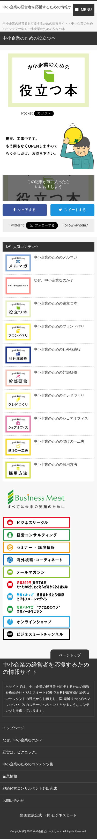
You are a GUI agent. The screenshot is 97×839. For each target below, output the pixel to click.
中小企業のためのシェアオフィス (61, 418)
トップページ (13, 728)
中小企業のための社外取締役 (57, 349)
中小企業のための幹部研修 (55, 372)
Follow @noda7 (75, 225)
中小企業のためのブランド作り (59, 326)
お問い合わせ (13, 800)
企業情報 (10, 776)
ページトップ (70, 655)
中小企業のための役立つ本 (55, 303)
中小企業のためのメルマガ (55, 257)
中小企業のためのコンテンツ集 (28, 764)
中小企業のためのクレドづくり (59, 395)
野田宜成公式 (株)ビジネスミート (48, 815)
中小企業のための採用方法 (55, 464)
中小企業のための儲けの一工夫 (59, 441)
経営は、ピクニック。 (21, 752)
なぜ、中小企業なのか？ (53, 280)
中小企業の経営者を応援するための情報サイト (41, 7)
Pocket (27, 113)
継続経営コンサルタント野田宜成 (30, 788)
